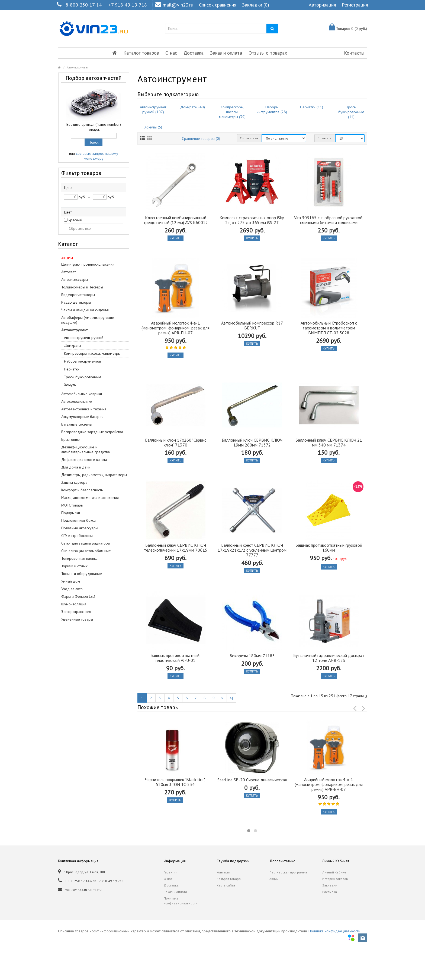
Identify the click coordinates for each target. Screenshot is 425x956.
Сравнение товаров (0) (201, 138)
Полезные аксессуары (79, 528)
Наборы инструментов (82, 361)
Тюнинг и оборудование (81, 573)
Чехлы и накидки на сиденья (85, 309)
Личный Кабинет (334, 872)
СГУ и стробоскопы (77, 535)
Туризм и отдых (74, 566)
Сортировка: (249, 138)
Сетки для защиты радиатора (85, 543)
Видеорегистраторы (78, 294)
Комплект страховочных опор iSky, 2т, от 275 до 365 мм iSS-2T (252, 220)
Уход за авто (72, 588)
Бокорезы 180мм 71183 (252, 655)
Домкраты (72, 345)
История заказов (335, 879)
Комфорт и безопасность (82, 490)
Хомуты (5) (153, 127)
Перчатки (71, 369)
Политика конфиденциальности (180, 900)
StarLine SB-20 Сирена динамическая (252, 779)
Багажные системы (76, 424)
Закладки (329, 885)
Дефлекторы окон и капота (84, 459)
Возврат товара (229, 879)
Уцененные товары (77, 619)
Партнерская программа (288, 872)
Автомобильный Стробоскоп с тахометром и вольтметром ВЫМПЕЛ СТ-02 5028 (329, 327)
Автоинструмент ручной (83, 337)
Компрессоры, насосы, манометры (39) (232, 112)
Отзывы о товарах (268, 53)
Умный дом (70, 581)
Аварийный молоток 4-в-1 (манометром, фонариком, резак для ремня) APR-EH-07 (175, 327)
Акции (274, 879)
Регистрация (355, 5)
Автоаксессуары (74, 279)
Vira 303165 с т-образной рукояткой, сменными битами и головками (328, 220)
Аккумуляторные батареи (82, 416)
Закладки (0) (255, 5)
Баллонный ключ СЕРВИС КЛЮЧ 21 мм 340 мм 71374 (328, 442)
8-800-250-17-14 (84, 5)
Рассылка (329, 892)
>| (231, 698)
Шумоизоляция (73, 604)
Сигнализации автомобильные (86, 550)
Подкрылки (70, 512)
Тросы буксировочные (82, 377)
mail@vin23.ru (174, 5)
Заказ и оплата (226, 53)
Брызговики (71, 439)
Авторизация (322, 5)
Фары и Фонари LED (78, 596)
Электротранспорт (76, 611)
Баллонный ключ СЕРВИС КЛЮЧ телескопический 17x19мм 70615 (175, 547)
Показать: (324, 138)
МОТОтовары (72, 505)
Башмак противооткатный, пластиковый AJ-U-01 (175, 658)
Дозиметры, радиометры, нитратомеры (94, 474)
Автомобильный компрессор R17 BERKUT (252, 325)
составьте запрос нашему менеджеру (97, 156)
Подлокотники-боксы (78, 520)
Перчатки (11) (311, 107)
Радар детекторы (76, 302)
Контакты (354, 53)
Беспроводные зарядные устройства (92, 431)
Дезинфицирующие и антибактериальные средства (85, 449)
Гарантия (170, 872)
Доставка (193, 53)
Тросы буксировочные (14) (351, 112)
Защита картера (74, 482)
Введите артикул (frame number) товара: (93, 127)
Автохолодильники (76, 401)
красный (75, 220)
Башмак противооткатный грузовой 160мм (328, 547)
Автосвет (68, 271)
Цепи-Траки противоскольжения (87, 264)
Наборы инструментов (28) (272, 109)
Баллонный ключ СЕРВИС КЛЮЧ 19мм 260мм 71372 (252, 442)
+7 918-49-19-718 (127, 5)
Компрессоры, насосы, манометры (92, 353)
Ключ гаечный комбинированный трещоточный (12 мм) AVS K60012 (175, 220)
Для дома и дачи (75, 467)
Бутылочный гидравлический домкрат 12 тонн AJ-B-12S (328, 658)
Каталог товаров (141, 53)
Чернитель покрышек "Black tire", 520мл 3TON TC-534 (175, 782)
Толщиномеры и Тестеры (82, 287)
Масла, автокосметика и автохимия (90, 497)
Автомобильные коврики (81, 393)
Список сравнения (217, 5)
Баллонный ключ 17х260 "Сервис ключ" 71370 (175, 442)
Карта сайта (226, 885)
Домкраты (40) (192, 107)
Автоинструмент (77, 67)
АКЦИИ (67, 258)
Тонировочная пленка (79, 558)
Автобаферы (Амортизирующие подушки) (87, 320)
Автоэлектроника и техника (83, 409)
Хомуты (70, 384)
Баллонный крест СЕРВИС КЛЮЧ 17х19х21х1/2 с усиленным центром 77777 (252, 550)
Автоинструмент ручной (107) (153, 109)
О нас (171, 53)
